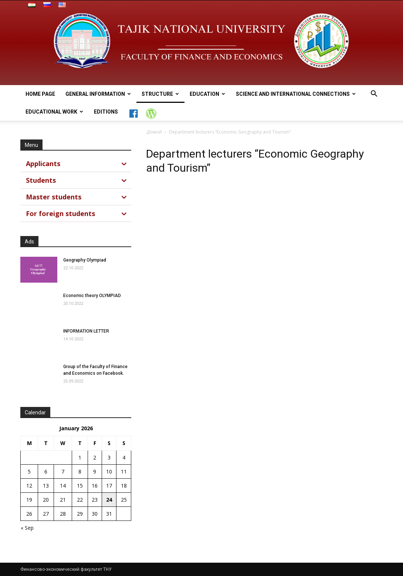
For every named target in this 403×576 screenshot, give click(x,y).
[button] (374, 94)
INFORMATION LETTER (86, 331)
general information (98, 94)
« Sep (27, 527)
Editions (106, 112)
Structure (160, 94)
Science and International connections (296, 94)
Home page (40, 94)
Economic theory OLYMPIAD (92, 295)
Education (207, 94)
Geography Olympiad (84, 260)
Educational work (54, 112)
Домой (154, 132)
